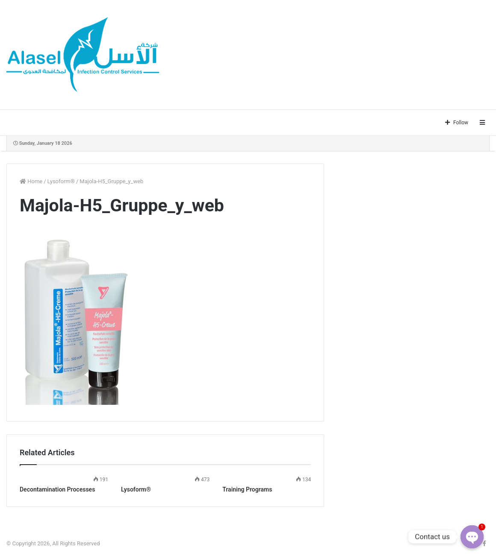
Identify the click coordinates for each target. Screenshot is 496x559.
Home (31, 181)
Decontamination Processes (57, 489)
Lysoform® (61, 181)
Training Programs (247, 489)
